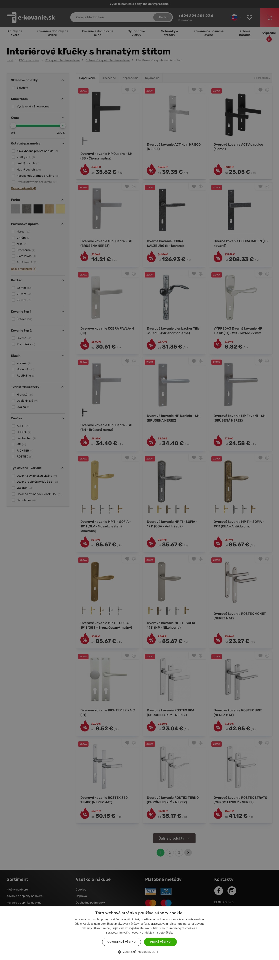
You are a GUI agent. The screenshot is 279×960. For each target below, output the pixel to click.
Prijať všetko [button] (160, 942)
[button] (139, 952)
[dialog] (139, 480)
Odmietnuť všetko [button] (121, 942)
